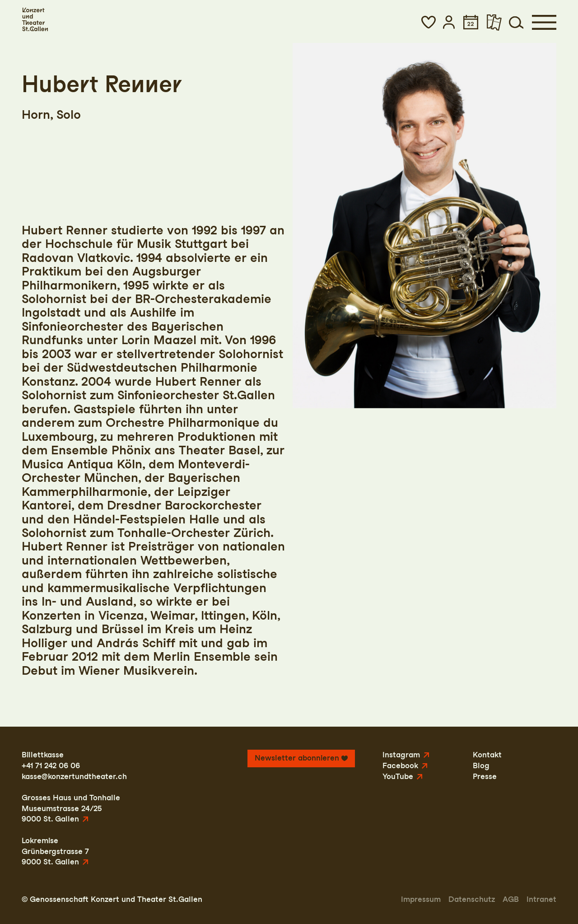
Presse (485, 776)
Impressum (421, 899)
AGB (511, 899)
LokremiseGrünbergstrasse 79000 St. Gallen (55, 851)
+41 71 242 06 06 (51, 765)
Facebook (400, 765)
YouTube (397, 776)
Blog (481, 765)
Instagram (401, 754)
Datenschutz (471, 899)
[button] (428, 22)
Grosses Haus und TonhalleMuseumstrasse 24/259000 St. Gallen (71, 808)
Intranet (541, 899)
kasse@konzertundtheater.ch (74, 776)
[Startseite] (35, 20)
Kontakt (487, 754)
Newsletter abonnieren (297, 757)
